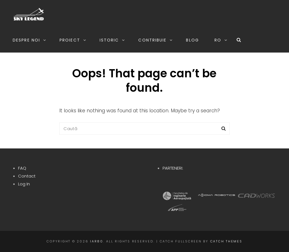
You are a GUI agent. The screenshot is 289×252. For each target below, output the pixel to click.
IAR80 (96, 241)
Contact (27, 176)
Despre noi (30, 40)
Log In (24, 184)
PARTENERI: (173, 168)
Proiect (73, 40)
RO (221, 40)
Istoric (113, 40)
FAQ (22, 168)
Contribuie (155, 40)
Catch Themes (226, 241)
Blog (192, 40)
